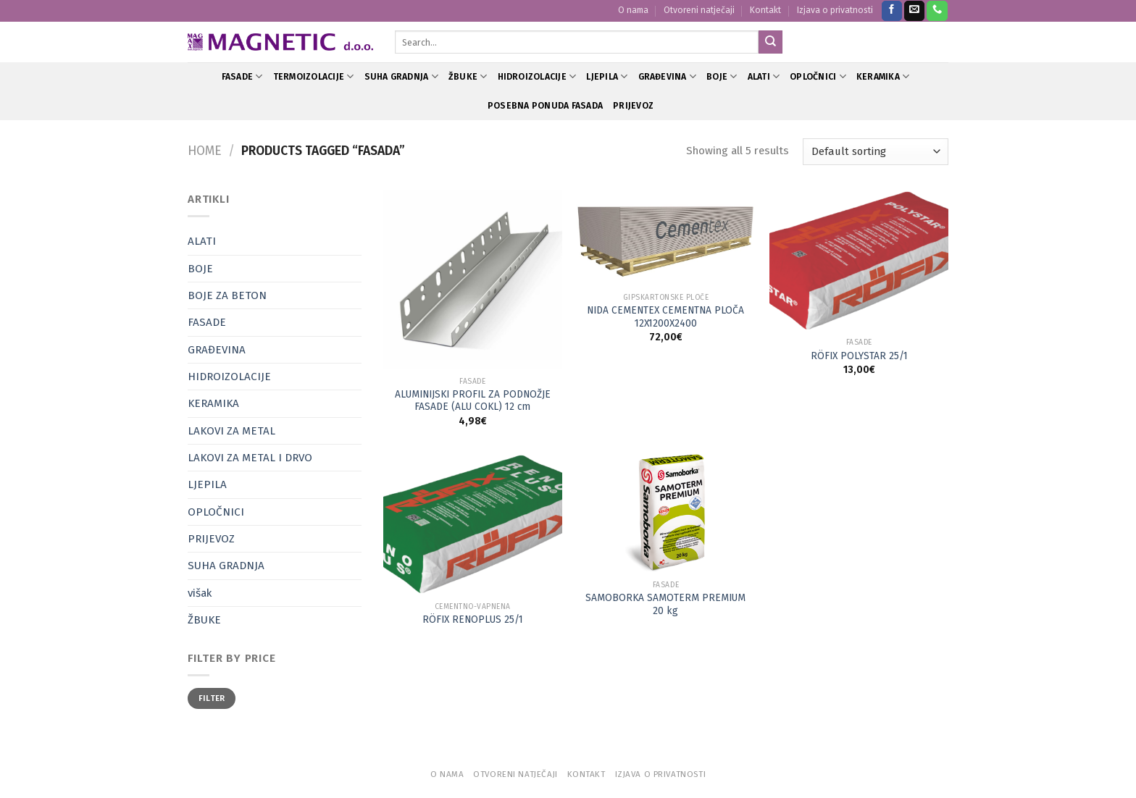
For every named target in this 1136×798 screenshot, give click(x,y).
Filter (212, 698)
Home (205, 151)
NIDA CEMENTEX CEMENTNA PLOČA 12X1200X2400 (665, 316)
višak (200, 593)
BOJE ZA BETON (227, 295)
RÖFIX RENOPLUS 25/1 (472, 619)
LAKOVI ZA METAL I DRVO (250, 457)
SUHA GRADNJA (401, 76)
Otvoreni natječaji (699, 10)
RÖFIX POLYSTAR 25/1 (859, 356)
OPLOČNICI (818, 76)
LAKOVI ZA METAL (231, 430)
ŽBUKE (468, 76)
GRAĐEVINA (667, 76)
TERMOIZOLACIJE (313, 76)
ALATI (764, 76)
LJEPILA (606, 76)
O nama (633, 10)
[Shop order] (875, 151)
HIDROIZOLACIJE (537, 76)
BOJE (721, 76)
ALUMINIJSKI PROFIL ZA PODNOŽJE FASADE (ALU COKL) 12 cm (473, 400)
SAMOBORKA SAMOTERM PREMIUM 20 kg (665, 604)
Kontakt (765, 10)
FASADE (242, 76)
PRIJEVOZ (633, 106)
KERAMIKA (882, 76)
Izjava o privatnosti (835, 10)
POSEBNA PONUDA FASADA (545, 106)
